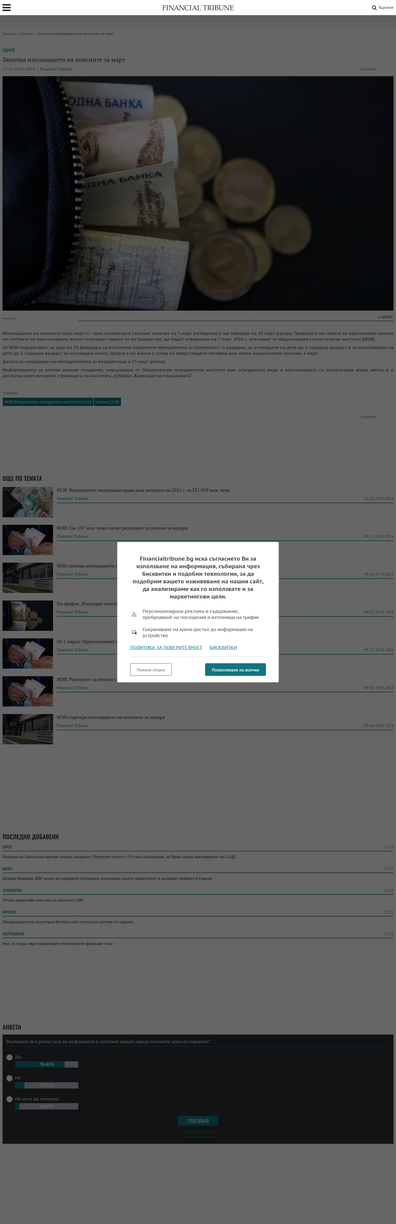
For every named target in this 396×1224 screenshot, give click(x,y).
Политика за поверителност (166, 647)
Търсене (381, 8)
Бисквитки (223, 647)
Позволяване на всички (235, 670)
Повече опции (151, 670)
